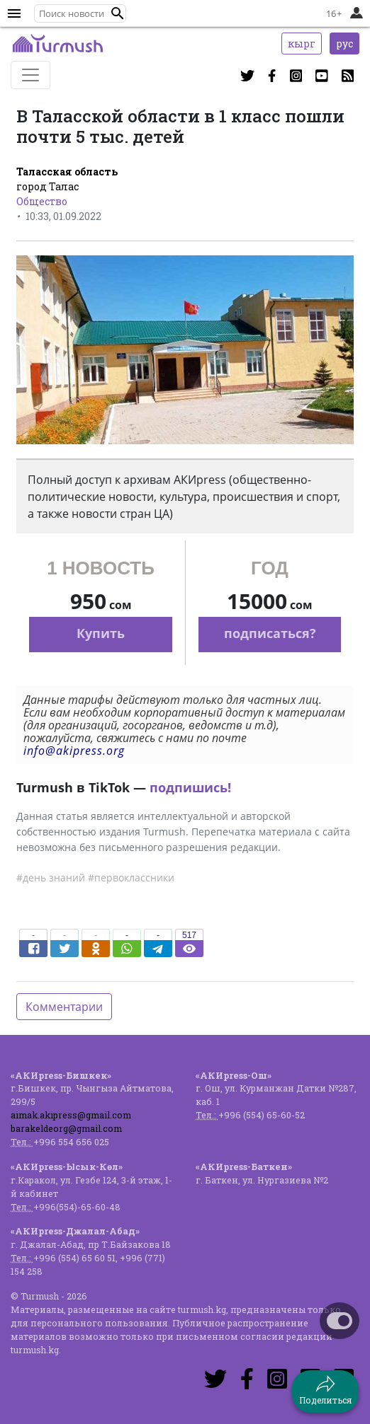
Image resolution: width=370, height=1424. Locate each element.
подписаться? (270, 633)
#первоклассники (131, 877)
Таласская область (67, 171)
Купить (101, 633)
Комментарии (64, 1006)
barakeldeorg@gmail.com (66, 1128)
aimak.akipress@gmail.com (71, 1115)
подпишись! (190, 787)
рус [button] (344, 43)
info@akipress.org (74, 750)
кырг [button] (301, 43)
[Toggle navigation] (30, 75)
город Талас (47, 186)
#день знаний (50, 877)
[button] (117, 13)
